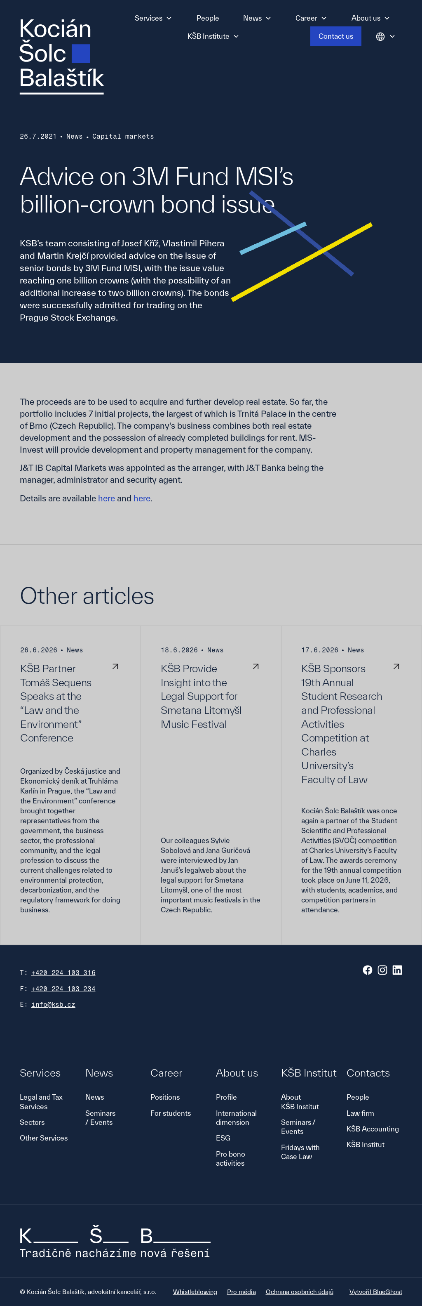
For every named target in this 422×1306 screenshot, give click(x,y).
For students (170, 1113)
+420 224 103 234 (63, 989)
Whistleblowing (195, 1291)
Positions (165, 1097)
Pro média (241, 1291)
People (208, 18)
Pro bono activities (230, 1158)
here (106, 498)
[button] (153, 18)
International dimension (236, 1117)
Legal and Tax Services (41, 1101)
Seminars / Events (100, 1117)
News (94, 1097)
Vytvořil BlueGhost (375, 1291)
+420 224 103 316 (63, 973)
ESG (223, 1138)
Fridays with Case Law (300, 1151)
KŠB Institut (365, 1144)
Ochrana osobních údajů (299, 1291)
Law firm (360, 1113)
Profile (226, 1097)
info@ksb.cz (53, 1004)
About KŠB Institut (300, 1101)
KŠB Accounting (373, 1129)
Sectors (32, 1122)
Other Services (44, 1138)
